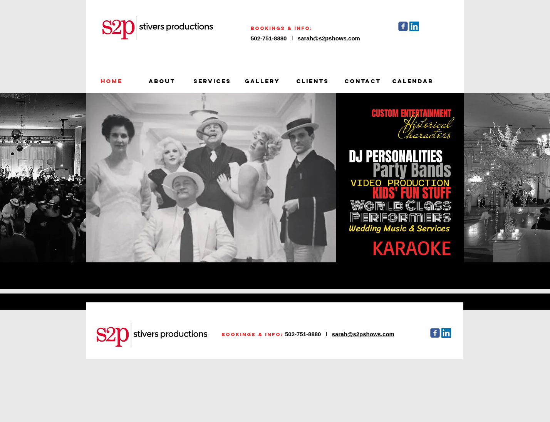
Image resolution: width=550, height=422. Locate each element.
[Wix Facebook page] (403, 26)
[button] (211, 177)
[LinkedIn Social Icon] (414, 26)
